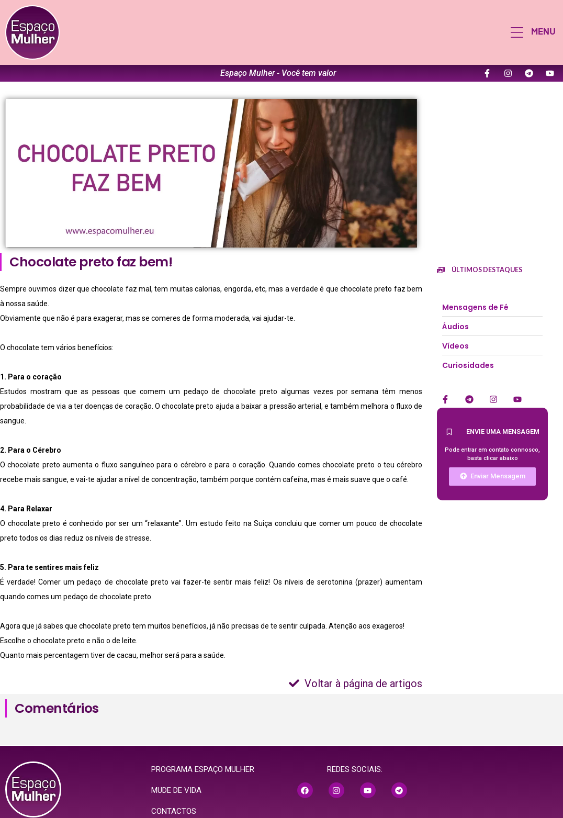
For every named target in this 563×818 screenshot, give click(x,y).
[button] (533, 32)
